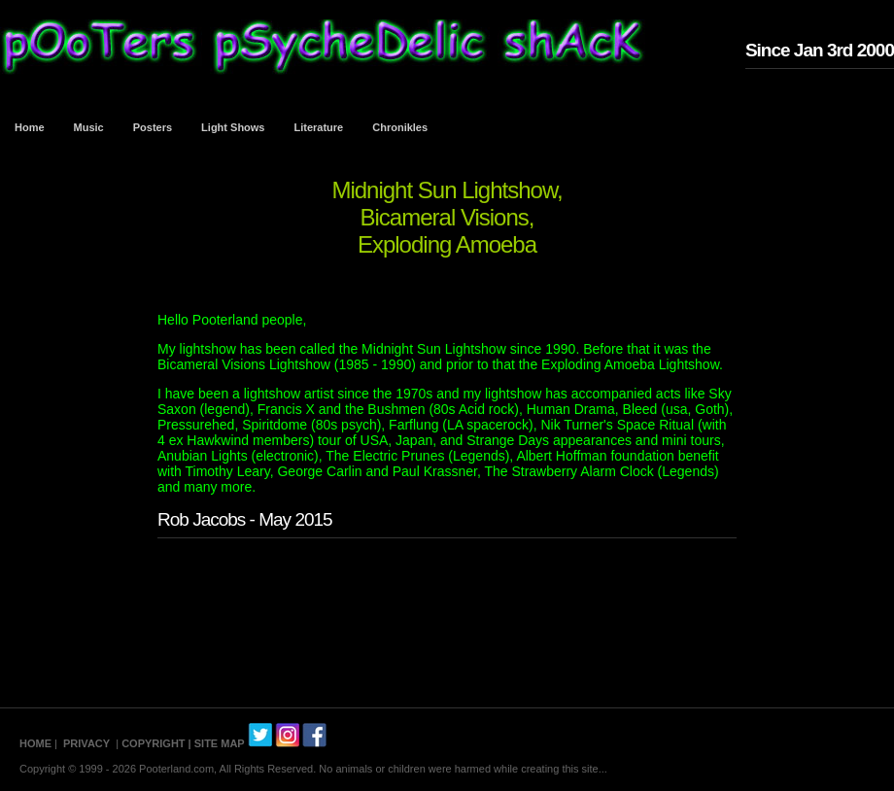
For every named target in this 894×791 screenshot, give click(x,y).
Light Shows (232, 127)
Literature (319, 127)
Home (30, 127)
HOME (35, 743)
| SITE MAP (217, 743)
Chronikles (400, 127)
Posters (152, 127)
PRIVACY (86, 743)
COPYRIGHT (153, 743)
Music (89, 127)
